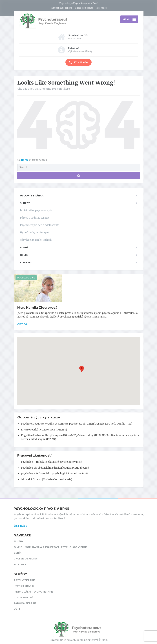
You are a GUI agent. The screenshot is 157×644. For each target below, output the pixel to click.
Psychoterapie (25, 580)
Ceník (24, 255)
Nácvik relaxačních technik (36, 239)
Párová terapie (25, 603)
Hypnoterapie (24, 586)
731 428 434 (78, 62)
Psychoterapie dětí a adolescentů (39, 225)
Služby (25, 203)
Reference (101, 7)
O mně (24, 247)
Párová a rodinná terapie (35, 217)
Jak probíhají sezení (61, 7)
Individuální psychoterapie (36, 210)
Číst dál (23, 324)
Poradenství (23, 597)
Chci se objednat (84, 7)
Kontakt (26, 262)
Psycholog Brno (26, 278)
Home (25, 160)
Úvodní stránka (31, 195)
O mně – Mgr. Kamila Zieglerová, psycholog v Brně (50, 547)
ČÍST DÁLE (20, 525)
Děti (17, 608)
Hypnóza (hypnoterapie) (34, 232)
